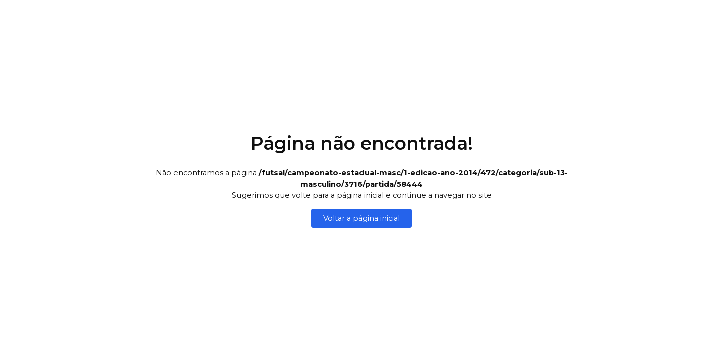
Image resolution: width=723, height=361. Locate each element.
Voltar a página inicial (361, 218)
